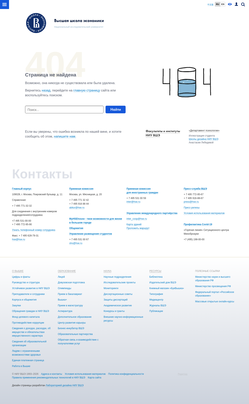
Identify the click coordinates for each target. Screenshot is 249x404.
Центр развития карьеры (72, 322)
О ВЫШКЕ (17, 271)
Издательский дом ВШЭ (162, 282)
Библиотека (156, 276)
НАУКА (107, 271)
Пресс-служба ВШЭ (195, 188)
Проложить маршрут (138, 228)
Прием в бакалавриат (70, 294)
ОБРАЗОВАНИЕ (67, 271)
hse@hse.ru (18, 239)
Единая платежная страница (28, 360)
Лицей (61, 276)
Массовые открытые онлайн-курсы (214, 301)
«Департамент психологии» (204, 130)
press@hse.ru (191, 201)
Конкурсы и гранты (114, 311)
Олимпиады (64, 288)
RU (217, 4)
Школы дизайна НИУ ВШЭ (203, 139)
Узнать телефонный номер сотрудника (33, 230)
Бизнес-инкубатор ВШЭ (71, 328)
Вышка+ (62, 299)
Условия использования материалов (204, 213)
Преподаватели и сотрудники (28, 294)
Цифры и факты (21, 276)
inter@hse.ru (133, 201)
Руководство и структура (26, 282)
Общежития (76, 228)
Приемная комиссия (81, 188)
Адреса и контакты (51, 374)
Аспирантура (65, 311)
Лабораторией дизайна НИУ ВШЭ (64, 385)
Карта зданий (134, 224)
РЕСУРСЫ (155, 271)
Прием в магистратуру (70, 305)
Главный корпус (22, 188)
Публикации (156, 311)
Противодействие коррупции (28, 322)
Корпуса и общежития (24, 299)
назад (46, 90)
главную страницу (86, 90)
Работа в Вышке (21, 366)
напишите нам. (65, 136)
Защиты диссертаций (115, 299)
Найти (115, 109)
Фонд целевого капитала (26, 317)
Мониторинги (111, 288)
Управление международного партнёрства (152, 213)
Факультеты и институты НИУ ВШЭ (163, 133)
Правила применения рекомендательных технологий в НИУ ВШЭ (48, 377)
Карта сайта (94, 377)
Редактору (182, 374)
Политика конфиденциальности (126, 374)
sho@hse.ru (75, 243)
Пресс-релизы (192, 207)
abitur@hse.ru (76, 207)
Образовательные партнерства (75, 334)
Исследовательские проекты (119, 282)
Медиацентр (156, 299)
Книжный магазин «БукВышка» (166, 288)
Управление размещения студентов (90, 233)
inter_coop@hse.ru (137, 218)
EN (222, 4)
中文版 (210, 4)
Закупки (16, 305)
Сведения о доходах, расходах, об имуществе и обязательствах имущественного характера (31, 332)
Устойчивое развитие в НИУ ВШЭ (31, 288)
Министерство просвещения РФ (213, 286)
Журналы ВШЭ (157, 305)
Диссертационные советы (118, 294)
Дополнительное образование (74, 317)
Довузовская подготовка (71, 282)
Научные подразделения (117, 276)
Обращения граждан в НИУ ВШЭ (30, 311)
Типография (156, 294)
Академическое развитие (118, 305)
